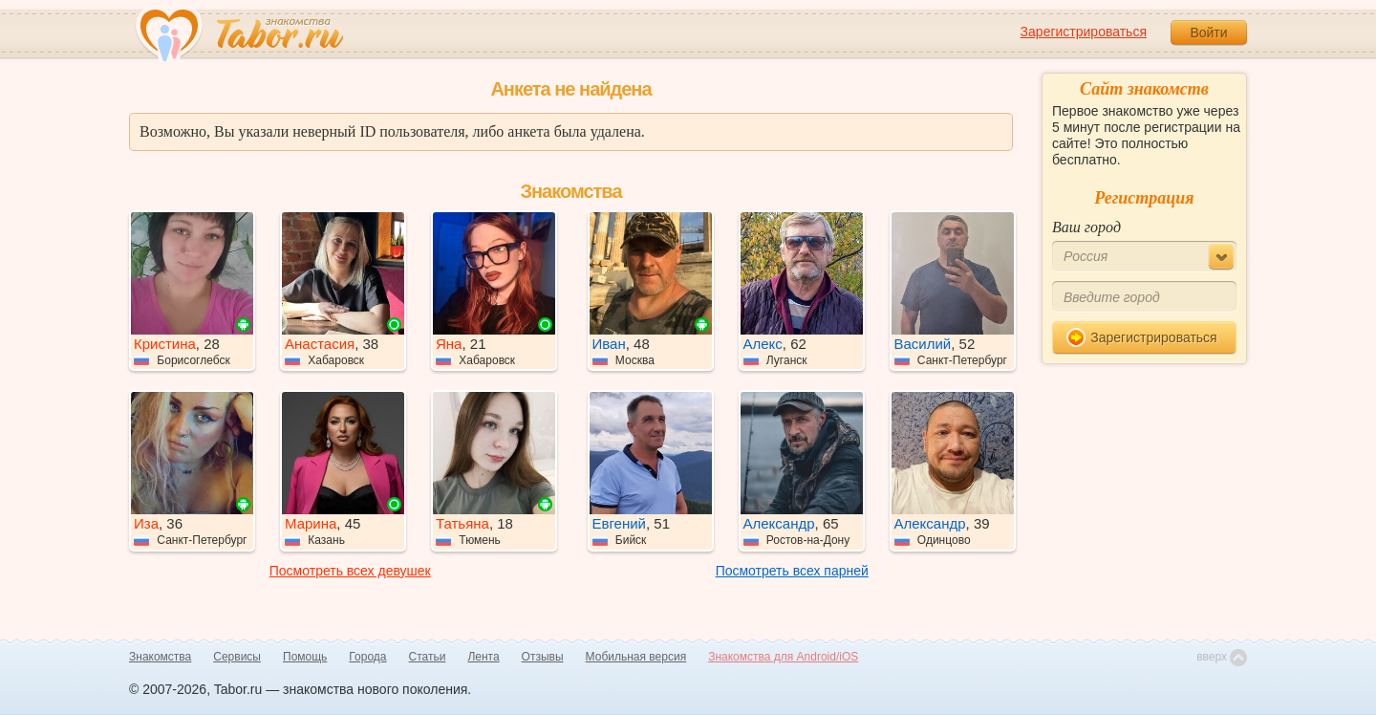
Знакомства (160, 656)
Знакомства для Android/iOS (783, 656)
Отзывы (543, 656)
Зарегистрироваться (1084, 31)
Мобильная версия (636, 656)
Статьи (427, 656)
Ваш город (1086, 227)
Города (367, 656)
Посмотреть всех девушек (350, 570)
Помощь (305, 656)
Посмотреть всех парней (792, 570)
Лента (483, 656)
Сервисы (237, 656)
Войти (1208, 32)
